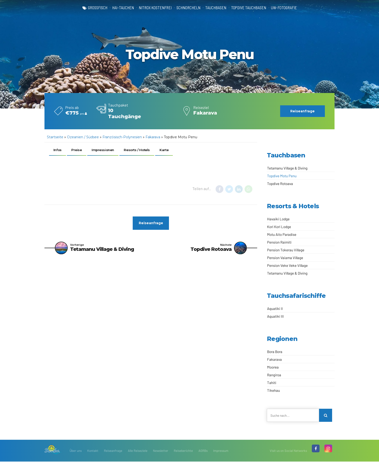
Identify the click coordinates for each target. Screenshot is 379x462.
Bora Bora (274, 351)
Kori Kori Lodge (279, 226)
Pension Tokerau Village (285, 250)
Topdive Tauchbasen (250, 7)
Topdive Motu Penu (282, 176)
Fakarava (153, 137)
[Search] (326, 415)
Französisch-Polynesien (122, 137)
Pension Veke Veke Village (287, 265)
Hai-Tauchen (120, 7)
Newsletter (160, 451)
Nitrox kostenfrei (154, 7)
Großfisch (94, 7)
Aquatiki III (275, 316)
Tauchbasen (216, 7)
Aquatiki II (275, 308)
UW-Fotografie (287, 7)
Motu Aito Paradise (281, 234)
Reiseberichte (183, 451)
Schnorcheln (187, 7)
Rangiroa (274, 375)
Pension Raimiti (279, 242)
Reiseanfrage (113, 451)
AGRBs (203, 451)
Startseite (55, 137)
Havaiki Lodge (278, 219)
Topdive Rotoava (280, 183)
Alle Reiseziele (137, 451)
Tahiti (271, 382)
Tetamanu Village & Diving (287, 168)
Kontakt (92, 451)
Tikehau (273, 390)
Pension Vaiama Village (285, 257)
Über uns (76, 451)
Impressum (220, 451)
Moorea (273, 367)
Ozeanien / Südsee (83, 137)
